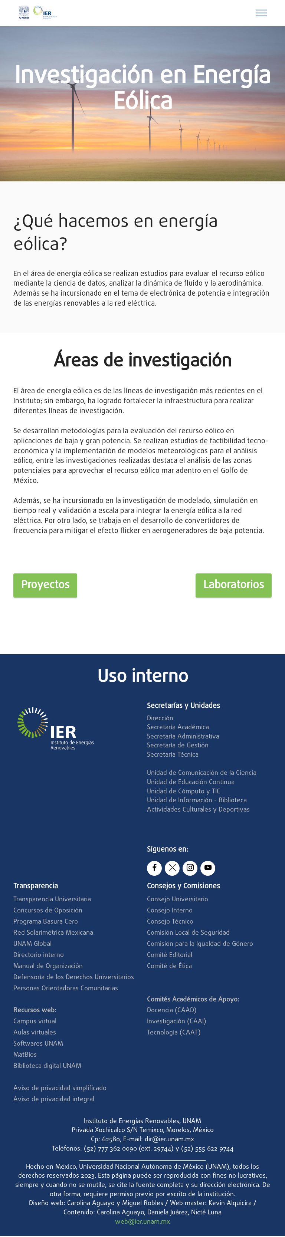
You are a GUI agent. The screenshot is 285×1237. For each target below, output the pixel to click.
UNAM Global (32, 945)
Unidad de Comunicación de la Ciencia (201, 775)
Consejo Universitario (177, 901)
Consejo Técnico (170, 923)
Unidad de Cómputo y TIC (183, 793)
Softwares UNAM (38, 1045)
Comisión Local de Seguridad (188, 934)
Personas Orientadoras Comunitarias (65, 990)
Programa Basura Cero (45, 923)
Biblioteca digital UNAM (47, 1067)
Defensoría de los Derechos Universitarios (73, 979)
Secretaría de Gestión (178, 747)
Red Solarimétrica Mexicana (53, 934)
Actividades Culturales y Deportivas (198, 811)
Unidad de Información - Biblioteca (197, 802)
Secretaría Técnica (173, 756)
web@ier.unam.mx (142, 1223)
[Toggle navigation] (261, 13)
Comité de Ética (169, 968)
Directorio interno (38, 956)
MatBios (25, 1056)
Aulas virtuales (34, 1034)
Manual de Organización (48, 968)
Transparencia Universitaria (52, 901)
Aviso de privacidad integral (53, 1101)
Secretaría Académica (178, 729)
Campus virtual (34, 1023)
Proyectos (47, 586)
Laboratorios (231, 586)
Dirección (160, 720)
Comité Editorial (169, 956)
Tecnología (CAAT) (174, 1034)
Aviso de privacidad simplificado (60, 1090)
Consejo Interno (170, 912)
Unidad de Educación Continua (191, 784)
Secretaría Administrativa (183, 738)
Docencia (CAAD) (172, 1012)
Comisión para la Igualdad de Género (200, 945)
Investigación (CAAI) (177, 1023)
